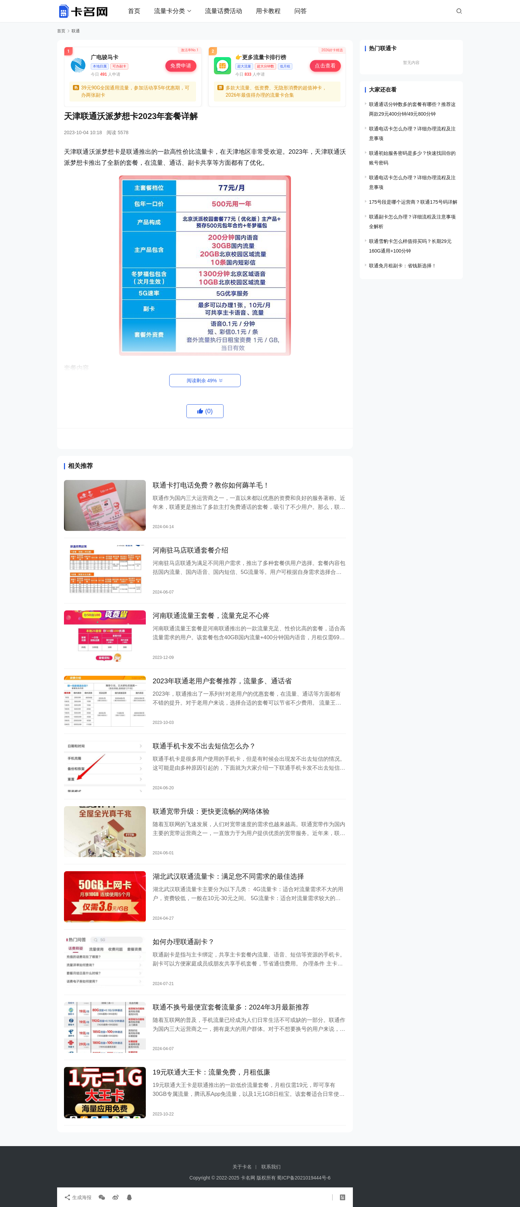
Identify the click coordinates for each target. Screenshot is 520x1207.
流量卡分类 (169, 11)
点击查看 (325, 65)
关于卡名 (242, 1166)
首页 (134, 11)
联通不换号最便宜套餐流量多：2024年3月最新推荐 (231, 1007)
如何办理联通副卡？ (184, 942)
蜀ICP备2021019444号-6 (304, 1178)
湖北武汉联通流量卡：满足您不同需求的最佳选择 (228, 876)
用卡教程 (268, 11)
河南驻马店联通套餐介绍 (190, 550)
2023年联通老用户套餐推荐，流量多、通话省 (222, 681)
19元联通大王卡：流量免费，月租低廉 (211, 1072)
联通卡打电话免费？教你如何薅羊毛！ (211, 485)
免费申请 (181, 65)
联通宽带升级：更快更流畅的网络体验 (211, 811)
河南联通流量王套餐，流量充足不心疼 (211, 615)
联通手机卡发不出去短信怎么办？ (204, 746)
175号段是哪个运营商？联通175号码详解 (413, 202)
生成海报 (77, 1197)
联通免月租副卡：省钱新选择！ (402, 265)
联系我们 (271, 1166)
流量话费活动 (223, 11)
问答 (300, 11)
